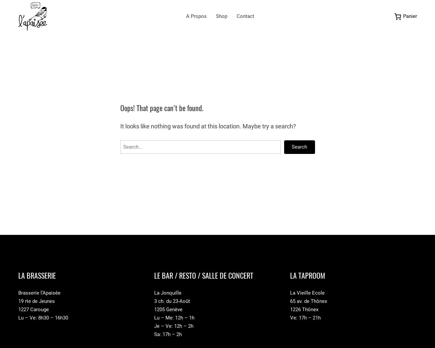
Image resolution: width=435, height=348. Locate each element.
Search (299, 147)
